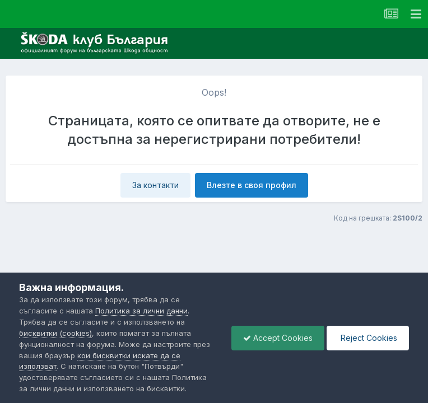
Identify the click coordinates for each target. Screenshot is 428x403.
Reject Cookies (367, 338)
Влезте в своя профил (251, 185)
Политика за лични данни (141, 310)
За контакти (155, 185)
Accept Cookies (278, 338)
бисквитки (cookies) (55, 333)
